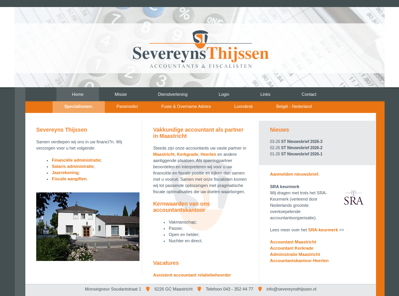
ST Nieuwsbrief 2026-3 (301, 141)
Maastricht (164, 154)
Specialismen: (78, 106)
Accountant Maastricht (293, 242)
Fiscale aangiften (69, 178)
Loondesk (243, 106)
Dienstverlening (173, 94)
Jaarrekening (65, 172)
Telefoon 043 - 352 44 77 (229, 289)
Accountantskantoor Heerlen (299, 260)
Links (265, 94)
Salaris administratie (73, 166)
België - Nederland (294, 106)
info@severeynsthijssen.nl (291, 289)
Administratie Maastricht (295, 254)
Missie (121, 94)
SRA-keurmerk (323, 229)
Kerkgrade (187, 154)
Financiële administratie (76, 160)
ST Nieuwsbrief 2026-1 (301, 154)
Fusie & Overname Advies (186, 106)
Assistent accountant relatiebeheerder (192, 275)
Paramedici (127, 106)
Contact (309, 94)
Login (224, 94)
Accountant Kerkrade (291, 248)
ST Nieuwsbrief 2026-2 (301, 148)
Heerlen (208, 154)
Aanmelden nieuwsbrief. (295, 174)
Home (77, 94)
